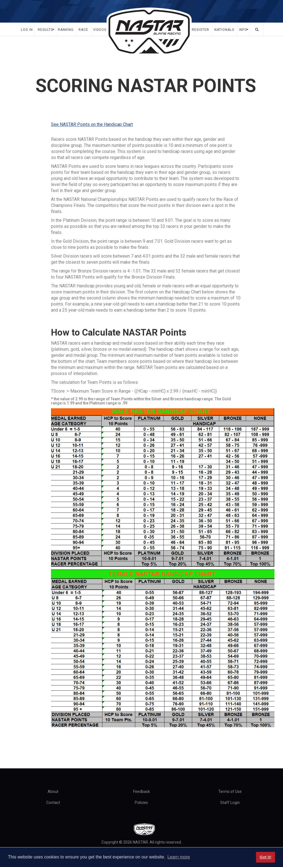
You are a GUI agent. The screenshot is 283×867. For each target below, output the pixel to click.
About (53, 791)
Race (83, 30)
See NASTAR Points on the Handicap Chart (92, 124)
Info (243, 30)
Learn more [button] (178, 857)
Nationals (224, 30)
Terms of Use (230, 791)
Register (200, 30)
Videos (99, 30)
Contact (53, 802)
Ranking (66, 30)
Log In (27, 30)
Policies (141, 802)
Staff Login (230, 802)
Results (45, 30)
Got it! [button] (265, 857)
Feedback (141, 791)
